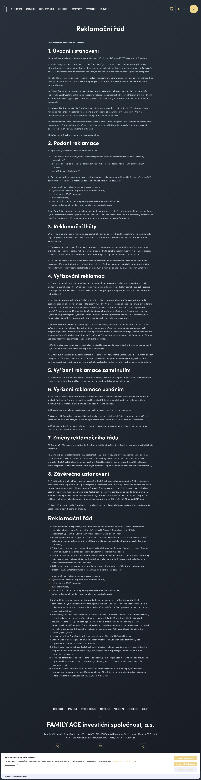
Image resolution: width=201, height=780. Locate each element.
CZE (179, 7)
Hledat (194, 8)
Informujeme (63, 7)
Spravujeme (31, 7)
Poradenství (77, 7)
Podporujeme (91, 7)
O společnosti (16, 7)
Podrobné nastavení (185, 769)
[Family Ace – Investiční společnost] (5, 8)
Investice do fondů (46, 7)
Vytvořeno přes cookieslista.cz (16, 776)
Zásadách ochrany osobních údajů (124, 761)
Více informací (10, 765)
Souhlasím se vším (186, 758)
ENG (184, 7)
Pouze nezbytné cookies (185, 764)
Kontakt (103, 7)
